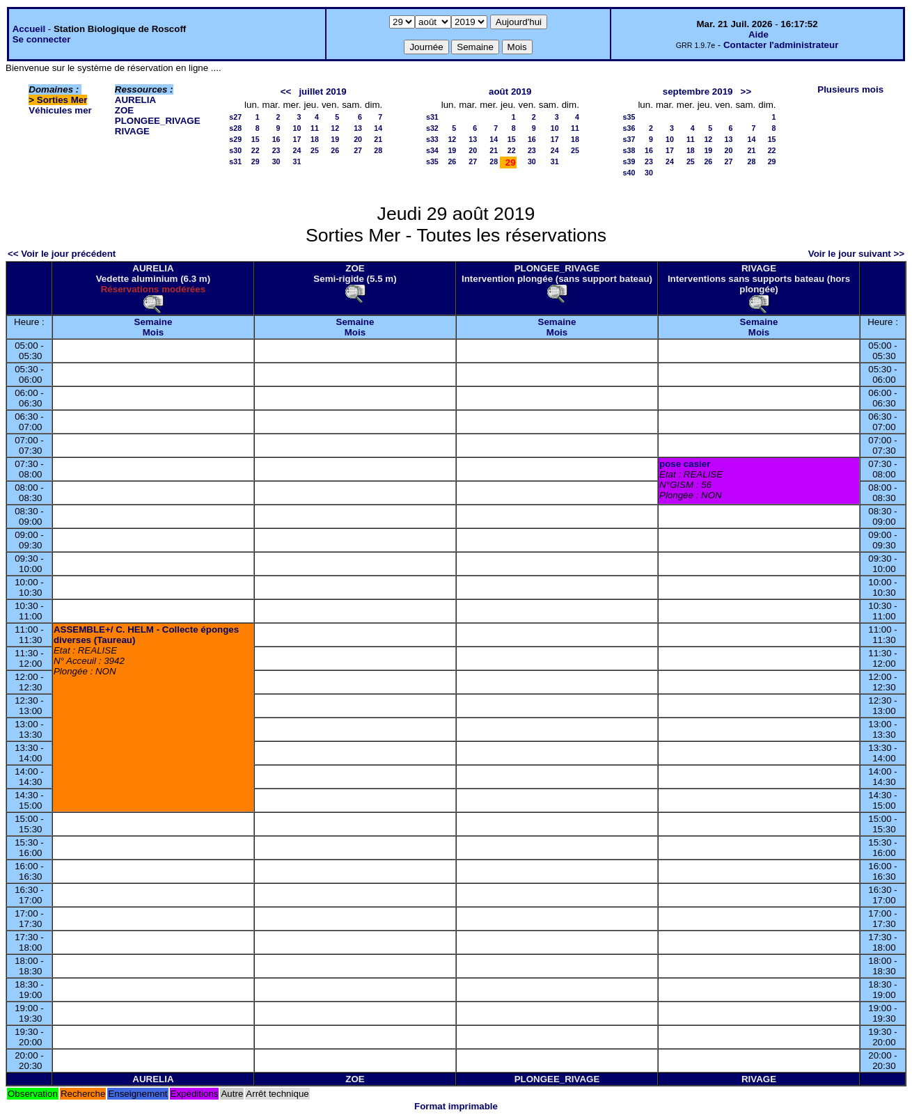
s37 (629, 139)
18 (314, 139)
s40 (629, 172)
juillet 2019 (322, 91)
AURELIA (135, 100)
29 (255, 161)
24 (297, 150)
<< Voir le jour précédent (62, 253)
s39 (629, 161)
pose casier (684, 464)
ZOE (124, 110)
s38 (629, 150)
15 (255, 139)
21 (378, 139)
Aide (758, 34)
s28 (235, 128)
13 (358, 128)
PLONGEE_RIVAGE (158, 121)
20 (358, 139)
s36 (629, 128)
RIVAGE (132, 131)
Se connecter (42, 39)
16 (276, 139)
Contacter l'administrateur (780, 45)
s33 (432, 139)
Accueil (29, 29)
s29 (235, 139)
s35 (432, 161)
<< (286, 91)
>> (746, 91)
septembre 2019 (698, 91)
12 (335, 128)
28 (378, 150)
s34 (432, 150)
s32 (432, 128)
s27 (235, 117)
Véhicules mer (60, 110)
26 (335, 150)
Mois (153, 332)
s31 (235, 161)
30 (276, 161)
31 (297, 161)
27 (358, 150)
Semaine (153, 322)
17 (297, 139)
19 (335, 139)
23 (276, 150)
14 (378, 128)
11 (314, 128)
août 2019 (510, 91)
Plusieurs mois (850, 89)
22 (255, 150)
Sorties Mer (62, 100)
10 (297, 128)
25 (314, 150)
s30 (235, 150)
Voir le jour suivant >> (856, 253)
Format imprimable (456, 1106)
